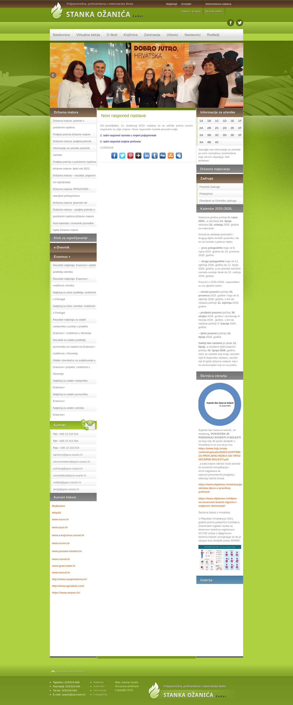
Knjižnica (131, 35)
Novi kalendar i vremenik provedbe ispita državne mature (73, 226)
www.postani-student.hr (67, 551)
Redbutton (58, 505)
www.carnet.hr (61, 559)
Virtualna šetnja (88, 35)
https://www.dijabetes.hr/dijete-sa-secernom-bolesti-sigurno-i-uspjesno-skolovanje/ (217, 502)
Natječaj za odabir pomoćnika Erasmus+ (70, 398)
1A (201, 120)
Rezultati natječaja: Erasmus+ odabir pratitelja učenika (74, 268)
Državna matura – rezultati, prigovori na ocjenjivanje (74, 179)
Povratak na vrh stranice (70, 671)
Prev (53, 75)
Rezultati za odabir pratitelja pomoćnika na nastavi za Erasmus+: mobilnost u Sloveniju (74, 346)
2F (240, 128)
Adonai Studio (130, 682)
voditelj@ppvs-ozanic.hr (67, 482)
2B (209, 128)
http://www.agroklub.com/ (68, 585)
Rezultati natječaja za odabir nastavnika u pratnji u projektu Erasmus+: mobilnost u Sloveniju (72, 326)
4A (201, 142)
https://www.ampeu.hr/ (66, 592)
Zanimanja (152, 35)
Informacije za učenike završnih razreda (71, 151)
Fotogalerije (100, 694)
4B (209, 142)
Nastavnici (192, 35)
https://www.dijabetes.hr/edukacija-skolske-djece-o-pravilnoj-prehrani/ (219, 488)
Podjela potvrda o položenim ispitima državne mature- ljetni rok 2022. (74, 165)
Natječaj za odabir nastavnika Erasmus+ (70, 384)
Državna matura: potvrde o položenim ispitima (68, 124)
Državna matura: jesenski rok (70, 202)
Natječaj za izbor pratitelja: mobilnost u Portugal (74, 296)
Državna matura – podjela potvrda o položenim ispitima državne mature (74, 213)
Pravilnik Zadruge (209, 186)
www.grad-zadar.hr (63, 565)
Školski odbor (214, 11)
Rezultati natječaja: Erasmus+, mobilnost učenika (71, 282)
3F (240, 135)
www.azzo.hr (60, 527)
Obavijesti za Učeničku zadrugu (217, 200)
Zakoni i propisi (191, 11)
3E (232, 135)
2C (217, 128)
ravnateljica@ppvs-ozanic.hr (69, 475)
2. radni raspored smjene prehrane (120, 141)
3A (201, 135)
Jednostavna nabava (218, 3)
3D (225, 135)
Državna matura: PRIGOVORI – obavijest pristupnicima (71, 192)
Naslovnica (61, 35)
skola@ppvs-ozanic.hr (66, 489)
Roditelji (213, 35)
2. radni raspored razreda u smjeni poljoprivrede (128, 135)
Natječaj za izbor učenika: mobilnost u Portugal (74, 309)
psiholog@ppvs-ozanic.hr (68, 468)
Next (238, 75)
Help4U (56, 512)
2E (232, 128)
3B (209, 135)
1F (240, 120)
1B (209, 120)
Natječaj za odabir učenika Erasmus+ (68, 411)
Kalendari (99, 686)
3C (217, 135)
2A (201, 128)
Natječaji (171, 3)
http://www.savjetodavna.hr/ (69, 579)
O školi (112, 35)
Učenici (172, 35)
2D (225, 128)
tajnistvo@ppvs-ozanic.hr (68, 454)
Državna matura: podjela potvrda (72, 141)
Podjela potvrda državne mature (71, 134)
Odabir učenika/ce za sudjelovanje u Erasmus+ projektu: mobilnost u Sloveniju (74, 367)
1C (217, 120)
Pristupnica (205, 193)
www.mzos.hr (60, 519)
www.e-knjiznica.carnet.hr (68, 535)
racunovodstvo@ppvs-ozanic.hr (71, 461)
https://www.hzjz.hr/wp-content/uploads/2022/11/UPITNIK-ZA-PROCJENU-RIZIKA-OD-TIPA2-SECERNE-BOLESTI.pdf (219, 454)
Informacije (100, 690)
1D (225, 120)
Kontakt (186, 3)
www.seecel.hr (61, 572)
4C (217, 142)
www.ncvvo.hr (61, 543)
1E (232, 120)
